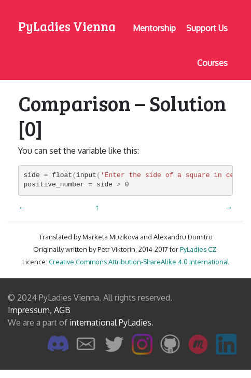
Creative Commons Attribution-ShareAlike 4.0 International (139, 262)
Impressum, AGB (39, 310)
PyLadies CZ (198, 249)
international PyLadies (110, 322)
